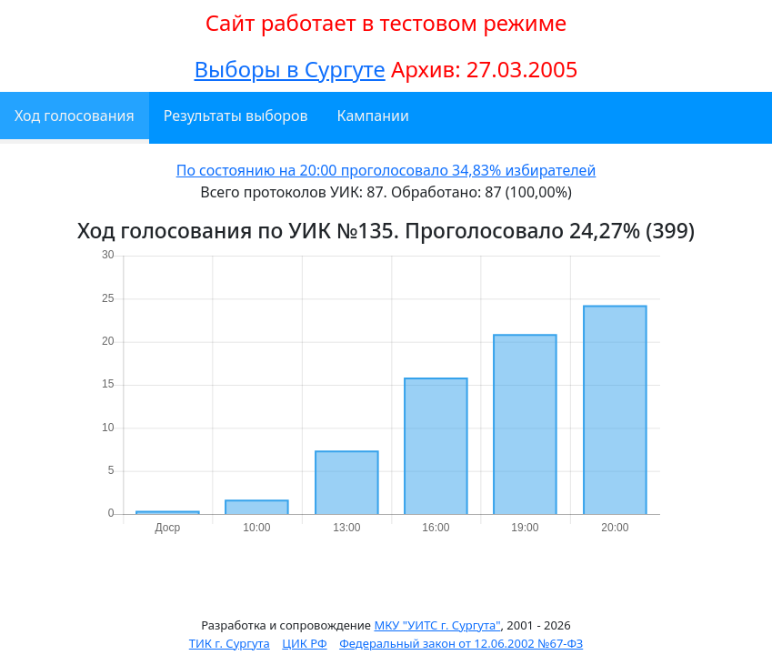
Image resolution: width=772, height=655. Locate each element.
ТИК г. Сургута (229, 643)
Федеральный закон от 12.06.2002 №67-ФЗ (461, 643)
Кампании (373, 116)
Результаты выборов (236, 116)
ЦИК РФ (304, 643)
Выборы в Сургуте (289, 69)
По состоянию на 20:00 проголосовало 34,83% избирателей (386, 170)
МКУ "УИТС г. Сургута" (437, 625)
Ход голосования (75, 116)
